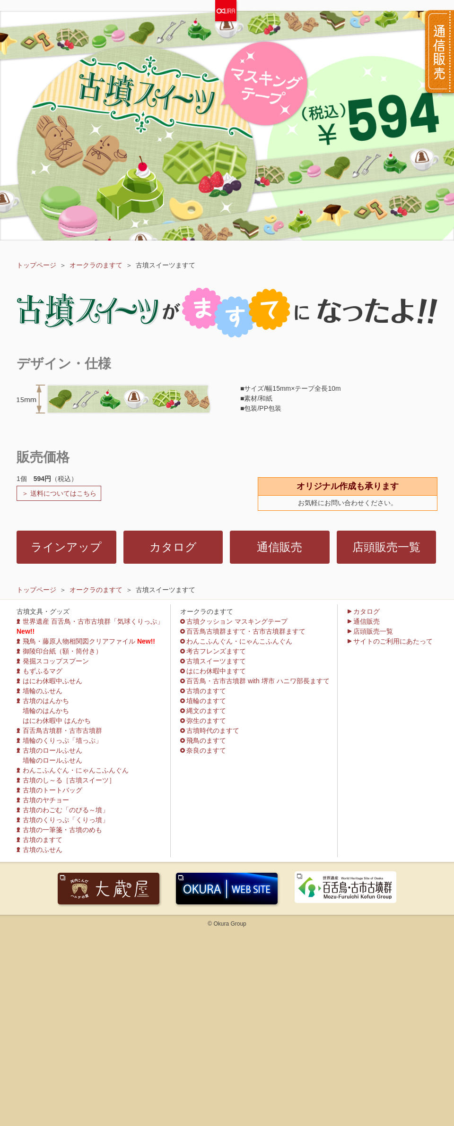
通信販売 (279, 547)
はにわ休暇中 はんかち (57, 720)
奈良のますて (206, 750)
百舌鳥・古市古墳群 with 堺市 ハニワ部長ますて (258, 681)
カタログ (173, 547)
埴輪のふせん (42, 691)
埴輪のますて (206, 701)
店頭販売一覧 (386, 547)
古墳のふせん (42, 849)
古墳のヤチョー (46, 800)
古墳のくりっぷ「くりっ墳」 (66, 820)
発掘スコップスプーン (56, 661)
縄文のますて (206, 710)
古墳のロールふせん (52, 750)
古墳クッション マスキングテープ (237, 621)
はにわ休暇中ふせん (52, 681)
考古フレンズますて (216, 651)
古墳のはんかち (46, 701)
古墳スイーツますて (216, 661)
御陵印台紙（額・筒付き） (62, 651)
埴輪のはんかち (46, 710)
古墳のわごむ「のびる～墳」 (66, 810)
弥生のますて (206, 720)
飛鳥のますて (206, 740)
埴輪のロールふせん (52, 760)
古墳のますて (42, 839)
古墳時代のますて (212, 730)
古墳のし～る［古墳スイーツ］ (69, 780)
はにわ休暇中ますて (216, 671)
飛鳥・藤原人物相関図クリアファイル (79, 641)
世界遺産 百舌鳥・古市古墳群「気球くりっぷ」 (93, 621)
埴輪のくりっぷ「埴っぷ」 (62, 740)
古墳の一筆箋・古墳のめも (62, 830)
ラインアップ (66, 547)
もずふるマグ (42, 671)
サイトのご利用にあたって (393, 641)
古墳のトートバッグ (52, 790)
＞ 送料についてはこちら (59, 493)
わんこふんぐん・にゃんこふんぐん (76, 770)
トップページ (36, 265)
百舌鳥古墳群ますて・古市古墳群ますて (246, 631)
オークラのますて (96, 265)
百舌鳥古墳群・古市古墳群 (62, 730)
